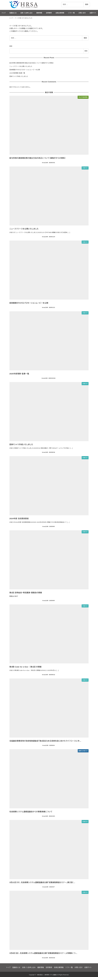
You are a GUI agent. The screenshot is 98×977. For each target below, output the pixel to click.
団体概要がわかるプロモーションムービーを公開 (24, 69)
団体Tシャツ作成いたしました (18, 76)
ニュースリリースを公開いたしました (20, 66)
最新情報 (40, 967)
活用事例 (49, 967)
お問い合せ (79, 967)
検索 (86, 4)
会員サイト (88, 967)
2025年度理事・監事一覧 (17, 73)
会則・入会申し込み (29, 967)
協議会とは (16, 967)
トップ (8, 967)
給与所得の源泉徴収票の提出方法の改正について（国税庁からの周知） (31, 63)
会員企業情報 (59, 967)
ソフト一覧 (69, 967)
